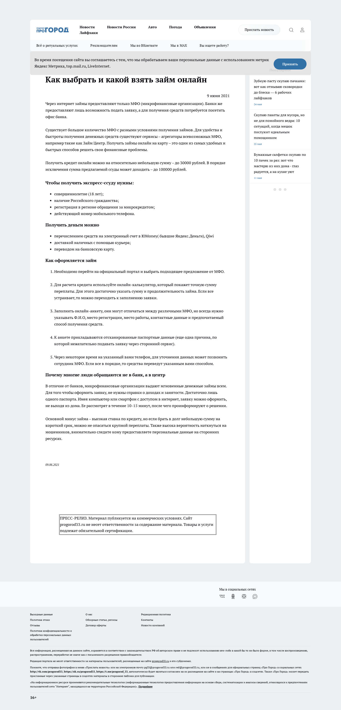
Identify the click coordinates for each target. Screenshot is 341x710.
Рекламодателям (103, 45)
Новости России (121, 27)
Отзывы (35, 625)
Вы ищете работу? (214, 45)
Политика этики (40, 619)
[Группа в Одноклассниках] (233, 596)
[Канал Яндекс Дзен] (244, 596)
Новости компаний (153, 625)
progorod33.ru (160, 661)
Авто (152, 27)
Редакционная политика (156, 614)
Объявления (205, 27)
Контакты (147, 619)
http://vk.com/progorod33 (46, 671)
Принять (290, 64)
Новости (87, 27)
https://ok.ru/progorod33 (79, 671)
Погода (175, 27)
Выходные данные (41, 614)
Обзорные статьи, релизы (101, 619)
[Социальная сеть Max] (254, 596)
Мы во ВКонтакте (144, 45)
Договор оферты (96, 625)
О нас (89, 614)
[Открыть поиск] (291, 29)
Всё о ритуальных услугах (57, 45)
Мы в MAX (178, 45)
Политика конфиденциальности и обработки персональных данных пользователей (51, 635)
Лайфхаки (89, 32)
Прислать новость (259, 29)
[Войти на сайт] (302, 29)
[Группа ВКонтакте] (222, 596)
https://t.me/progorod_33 (112, 671)
